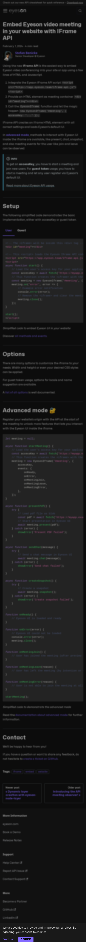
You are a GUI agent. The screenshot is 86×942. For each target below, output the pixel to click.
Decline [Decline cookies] (8, 939)
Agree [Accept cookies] (26, 939)
